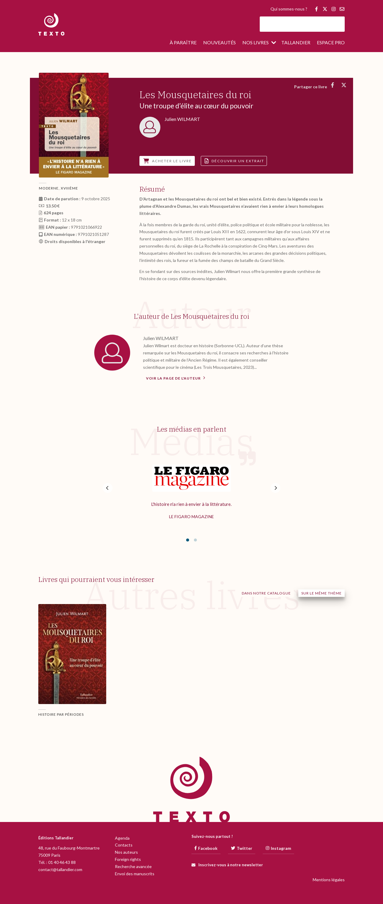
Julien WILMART (161, 338)
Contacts (124, 844)
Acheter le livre (167, 160)
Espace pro (331, 42)
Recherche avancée (133, 866)
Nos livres (255, 42)
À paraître (183, 42)
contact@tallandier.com (60, 869)
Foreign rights (128, 859)
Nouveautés (219, 42)
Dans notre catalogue (266, 593)
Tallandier (295, 42)
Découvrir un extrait (234, 160)
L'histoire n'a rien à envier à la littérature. (191, 504)
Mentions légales (329, 879)
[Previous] (108, 488)
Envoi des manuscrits (134, 873)
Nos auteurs (126, 852)
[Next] (275, 488)
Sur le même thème (321, 593)
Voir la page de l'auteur (175, 377)
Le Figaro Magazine (191, 516)
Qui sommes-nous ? (288, 9)
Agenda (122, 838)
